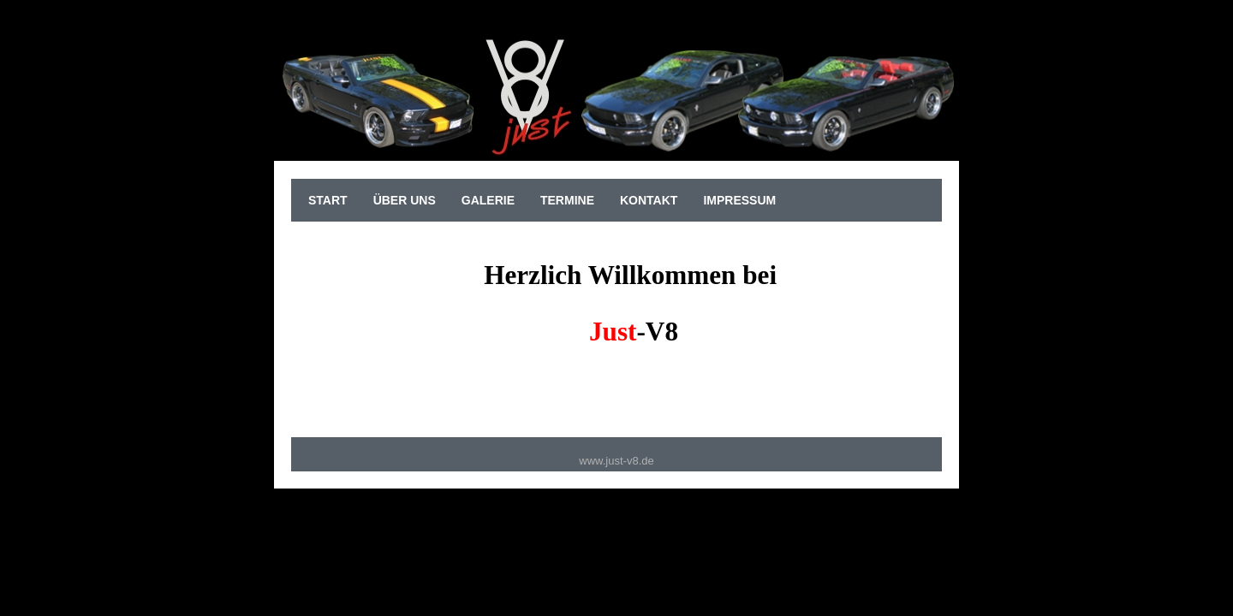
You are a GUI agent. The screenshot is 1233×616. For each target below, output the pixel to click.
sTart (328, 200)
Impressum (739, 200)
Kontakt (648, 200)
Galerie (488, 200)
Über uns (404, 200)
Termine (567, 200)
